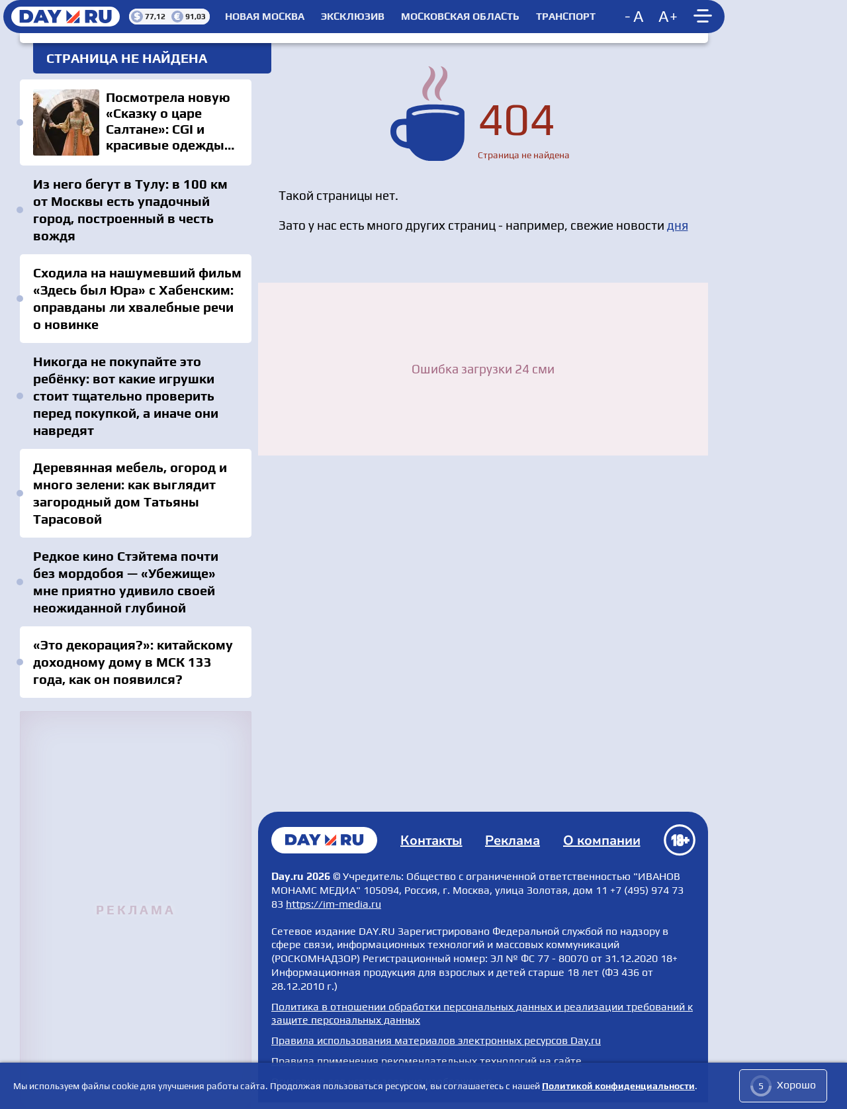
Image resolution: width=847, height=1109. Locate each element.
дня (677, 225)
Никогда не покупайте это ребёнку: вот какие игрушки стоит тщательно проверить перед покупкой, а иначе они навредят (125, 396)
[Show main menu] (705, 16)
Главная (324, 840)
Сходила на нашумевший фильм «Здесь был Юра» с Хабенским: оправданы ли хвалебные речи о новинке (137, 298)
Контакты (431, 840)
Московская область (460, 16)
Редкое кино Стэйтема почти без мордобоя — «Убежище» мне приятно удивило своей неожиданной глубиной (125, 581)
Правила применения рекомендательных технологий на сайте (426, 1061)
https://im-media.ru (333, 904)
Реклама (512, 840)
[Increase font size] (668, 16)
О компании (602, 840)
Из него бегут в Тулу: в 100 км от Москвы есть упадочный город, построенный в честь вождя (130, 209)
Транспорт (566, 16)
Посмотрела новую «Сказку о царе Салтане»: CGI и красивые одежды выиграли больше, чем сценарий (135, 122)
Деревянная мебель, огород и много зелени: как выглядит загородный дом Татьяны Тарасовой (130, 492)
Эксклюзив (352, 16)
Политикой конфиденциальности (618, 1086)
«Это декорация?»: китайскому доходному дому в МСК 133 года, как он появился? (133, 662)
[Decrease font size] (635, 16)
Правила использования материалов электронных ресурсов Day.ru (436, 1040)
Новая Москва (264, 16)
